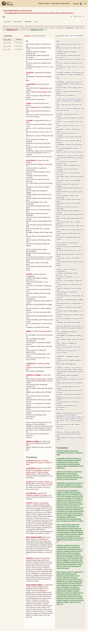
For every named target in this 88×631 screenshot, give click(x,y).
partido (35, 505)
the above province (46, 331)
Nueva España (42, 92)
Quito (27, 80)
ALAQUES (29, 73)
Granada (50, 484)
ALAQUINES (30, 84)
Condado (36, 558)
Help (36, 22)
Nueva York (36, 560)
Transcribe (17, 22)
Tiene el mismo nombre (34, 537)
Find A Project (44, 3)
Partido (28, 470)
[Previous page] (71, 16)
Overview (7, 22)
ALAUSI (29, 274)
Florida (40, 164)
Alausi (28, 331)
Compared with (59, 35)
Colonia (28, 560)
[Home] (7, 3)
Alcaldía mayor (31, 472)
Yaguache (48, 286)
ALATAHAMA (31, 493)
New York (41, 379)
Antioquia (34, 107)
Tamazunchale (44, 88)
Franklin (47, 363)
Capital (47, 585)
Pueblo (36, 460)
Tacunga (39, 76)
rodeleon (27, 36)
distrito (43, 539)
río (32, 482)
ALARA (28, 103)
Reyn (43, 484)
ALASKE (29, 120)
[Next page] (83, 16)
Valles (34, 92)
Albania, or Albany (32, 441)
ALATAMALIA (31, 160)
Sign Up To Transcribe (61, 3)
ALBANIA (29, 558)
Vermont (28, 367)
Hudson (42, 590)
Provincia (45, 460)
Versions (27, 22)
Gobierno (47, 482)
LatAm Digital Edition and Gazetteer (17, 10)
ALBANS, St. (30, 363)
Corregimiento (30, 462)
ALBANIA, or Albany (33, 375)
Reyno (48, 462)
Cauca (37, 116)
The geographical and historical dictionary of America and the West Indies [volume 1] (39, 13)
